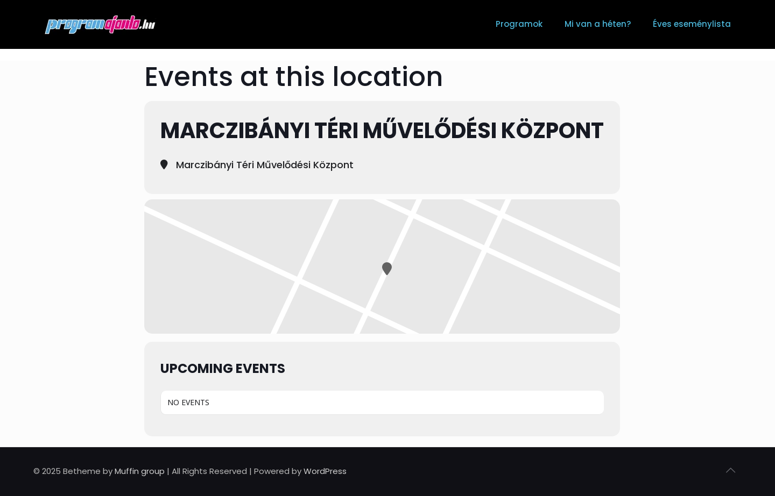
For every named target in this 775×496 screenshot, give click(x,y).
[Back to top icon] (730, 470)
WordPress (325, 471)
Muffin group (140, 471)
